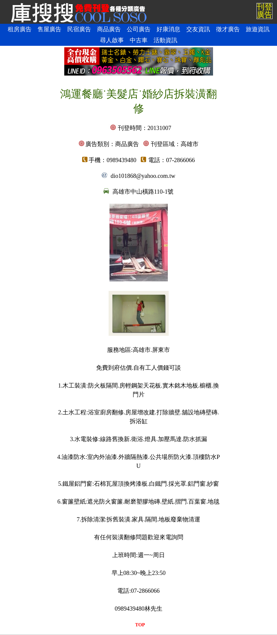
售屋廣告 (49, 29)
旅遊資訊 (258, 29)
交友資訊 (198, 29)
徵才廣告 (228, 29)
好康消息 (168, 29)
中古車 (139, 40)
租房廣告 (20, 29)
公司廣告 (139, 29)
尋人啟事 (112, 40)
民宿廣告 (79, 29)
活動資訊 (165, 40)
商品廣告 (109, 29)
